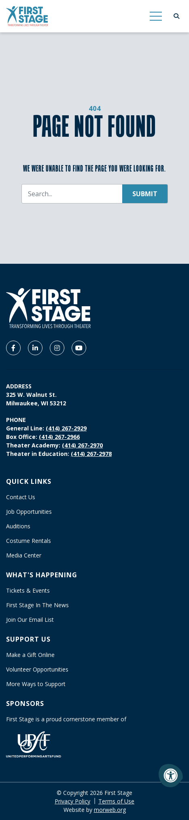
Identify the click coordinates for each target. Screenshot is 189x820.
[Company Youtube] (79, 348)
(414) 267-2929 (66, 428)
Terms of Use (116, 801)
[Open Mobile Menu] (156, 16)
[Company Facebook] (13, 348)
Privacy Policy (72, 801)
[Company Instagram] (57, 348)
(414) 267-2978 (91, 454)
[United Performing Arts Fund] (33, 744)
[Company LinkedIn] (35, 348)
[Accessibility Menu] (171, 775)
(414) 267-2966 (59, 437)
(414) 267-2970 (82, 445)
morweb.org (110, 810)
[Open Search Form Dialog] (176, 16)
